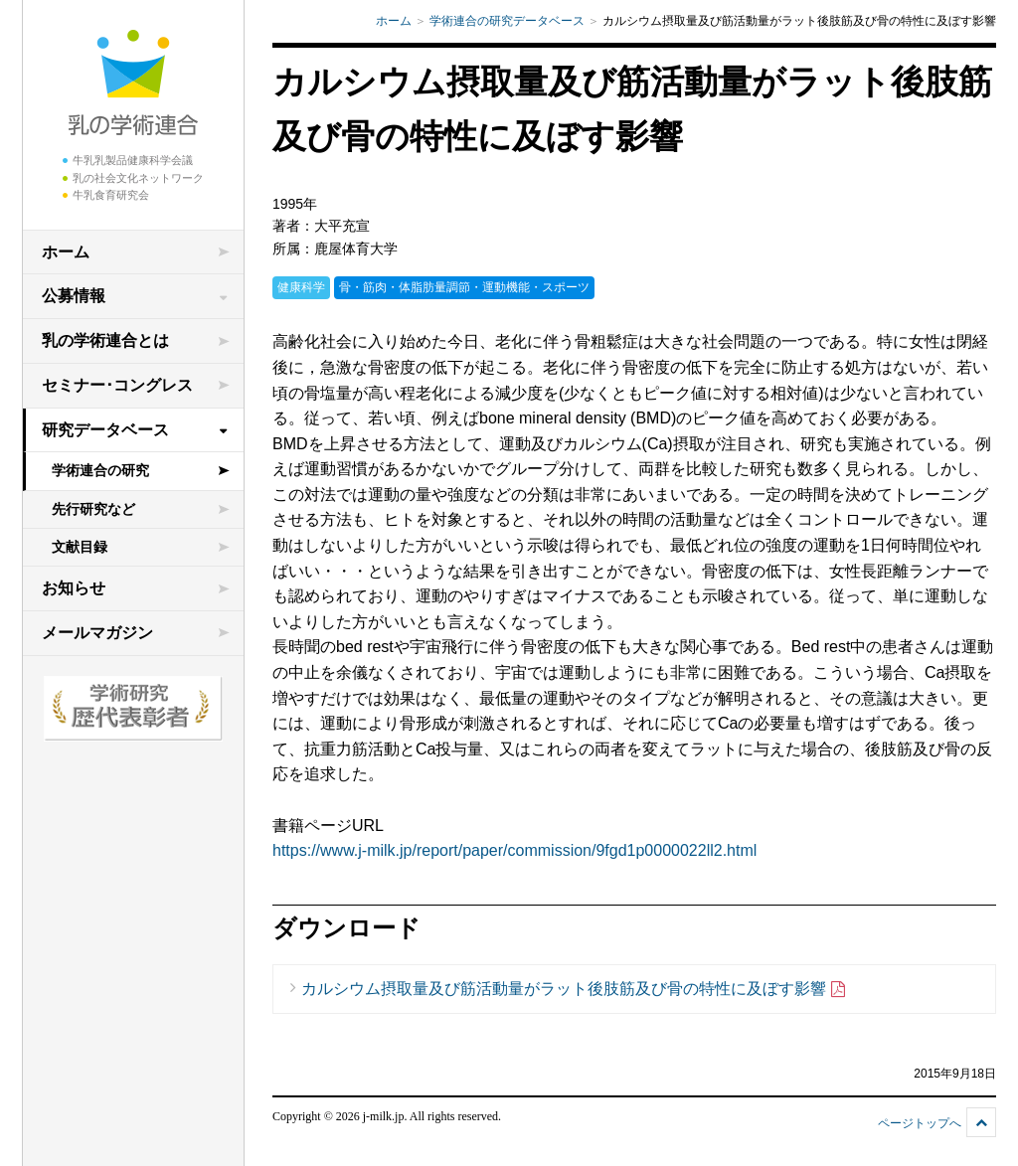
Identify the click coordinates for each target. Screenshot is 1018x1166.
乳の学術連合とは (105, 340)
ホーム (65, 252)
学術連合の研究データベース (507, 21)
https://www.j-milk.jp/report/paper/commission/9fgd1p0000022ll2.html (514, 850)
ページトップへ (919, 1123)
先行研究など (93, 509)
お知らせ (73, 588)
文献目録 (79, 547)
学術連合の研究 (100, 470)
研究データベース (105, 429)
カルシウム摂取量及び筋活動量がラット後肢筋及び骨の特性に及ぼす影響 (574, 989)
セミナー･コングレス (117, 385)
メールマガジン (97, 632)
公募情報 (73, 295)
